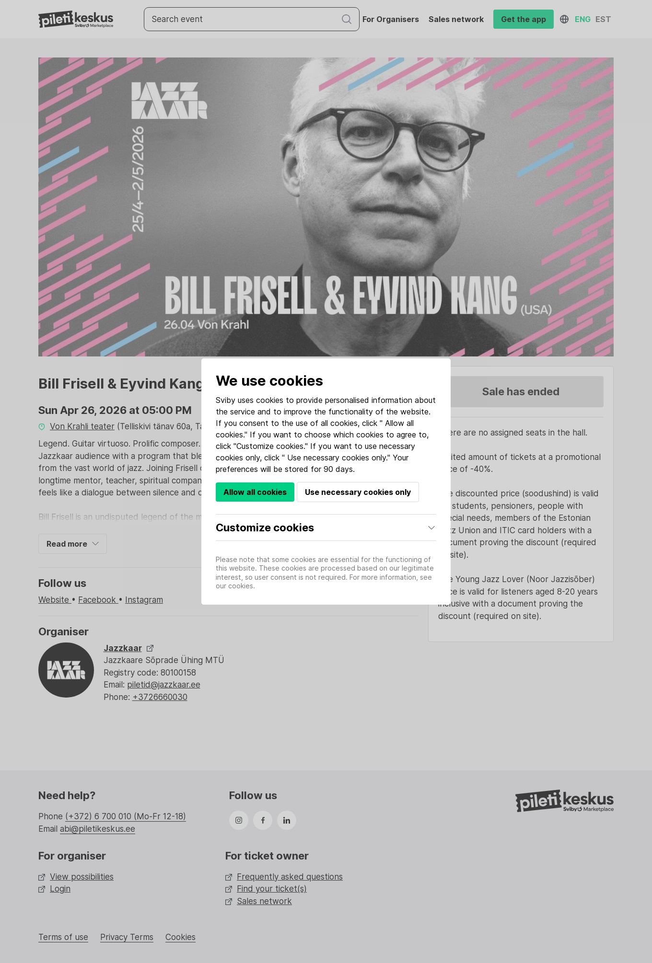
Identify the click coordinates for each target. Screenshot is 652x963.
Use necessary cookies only (358, 492)
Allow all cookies (255, 492)
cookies (269, 400)
